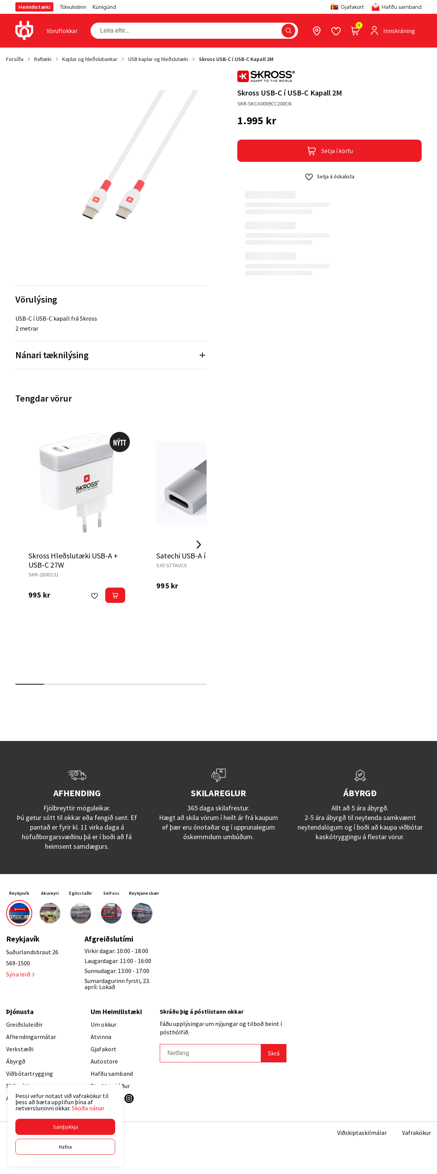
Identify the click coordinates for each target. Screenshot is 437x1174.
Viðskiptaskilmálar (362, 1132)
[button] (65, 1127)
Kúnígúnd (104, 6)
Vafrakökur (416, 1132)
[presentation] (62, 30)
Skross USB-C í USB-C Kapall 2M (236, 59)
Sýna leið (20, 974)
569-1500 (18, 963)
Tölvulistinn (73, 6)
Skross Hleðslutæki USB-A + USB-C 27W (73, 560)
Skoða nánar (88, 1108)
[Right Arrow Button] (199, 545)
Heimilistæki (34, 6)
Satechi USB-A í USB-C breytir (203, 555)
